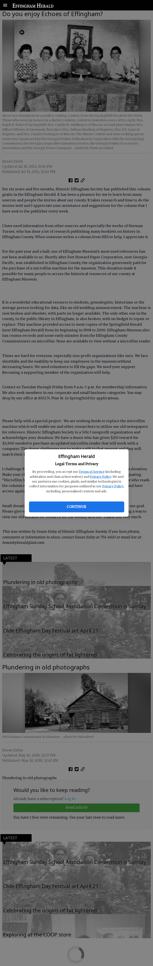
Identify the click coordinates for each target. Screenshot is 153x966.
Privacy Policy (100, 477)
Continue (76, 507)
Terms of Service (92, 472)
